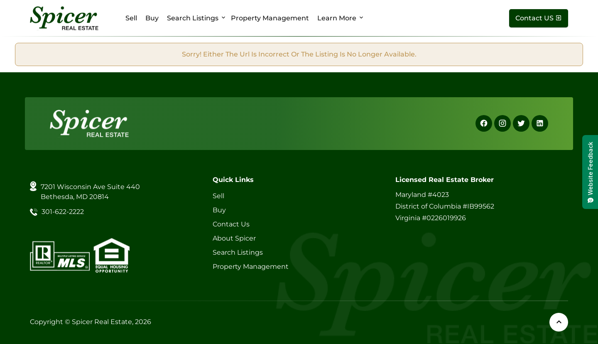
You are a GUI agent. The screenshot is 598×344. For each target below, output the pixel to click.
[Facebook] (483, 123)
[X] (521, 123)
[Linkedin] (540, 123)
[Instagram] (502, 123)
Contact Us (231, 224)
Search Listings (192, 18)
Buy (152, 18)
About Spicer (234, 238)
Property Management (270, 18)
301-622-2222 (63, 212)
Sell (131, 18)
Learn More (336, 18)
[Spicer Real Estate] (64, 18)
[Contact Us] (538, 18)
